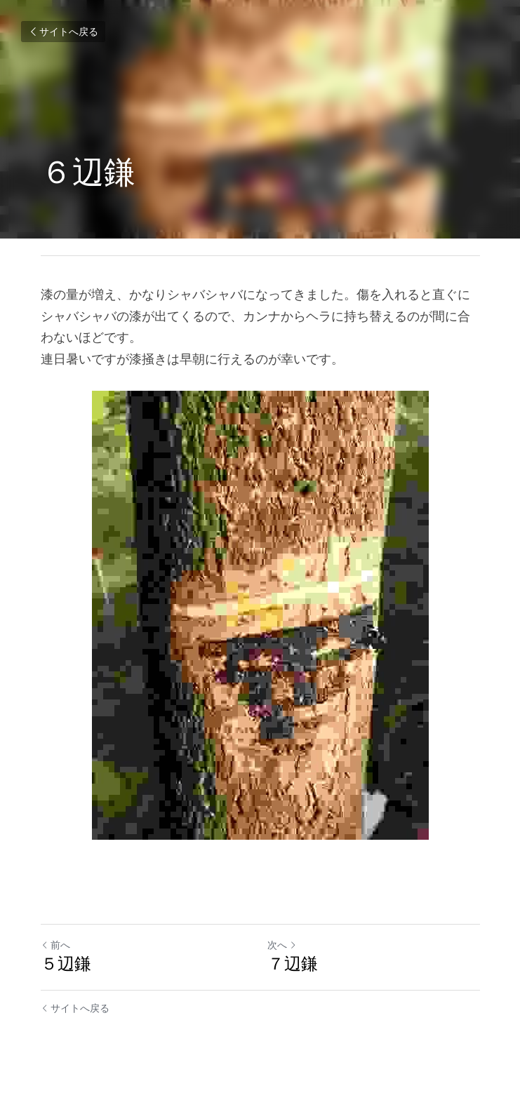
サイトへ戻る (63, 31)
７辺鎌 (292, 963)
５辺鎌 (66, 963)
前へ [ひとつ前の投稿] (55, 945)
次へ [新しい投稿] (282, 945)
